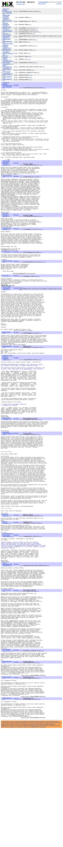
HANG (7, 841)
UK (16, 845)
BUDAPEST (25, 839)
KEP (50, 841)
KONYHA (54, 841)
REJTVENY (38, 843)
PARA (29, 843)
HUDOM (35, 841)
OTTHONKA (23, 843)
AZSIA (20, 839)
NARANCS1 (4, 843)
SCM (43, 843)
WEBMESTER (35, 845)
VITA (29, 845)
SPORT (47, 843)
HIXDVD (30, 841)
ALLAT (12, 839)
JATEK (47, 841)
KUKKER (10, 842)
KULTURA (16, 842)
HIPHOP (11, 841)
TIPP (20, 2)
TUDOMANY (11, 845)
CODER (31, 839)
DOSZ (36, 839)
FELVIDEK (41, 839)
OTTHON (17, 843)
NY (9, 843)
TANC (2, 845)
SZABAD (52, 843)
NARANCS (52, 842)
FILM (45, 839)
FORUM (56, 839)
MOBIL (37, 842)
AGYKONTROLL (5, 839)
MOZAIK (46, 842)
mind (4, 14)
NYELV (12, 843)
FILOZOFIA (50, 839)
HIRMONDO (24, 841)
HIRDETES (17, 841)
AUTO (16, 839)
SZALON (57, 843)
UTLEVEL (25, 845)
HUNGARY (41, 841)
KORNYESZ (4, 842)
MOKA (41, 842)
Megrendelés (42, 3)
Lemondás (59, 3)
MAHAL (33, 842)
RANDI (33, 843)
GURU (3, 841)
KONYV (59, 841)
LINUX (22, 842)
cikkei (40, 11)
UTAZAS (19, 845)
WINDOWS (43, 845)
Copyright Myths (20, 4)
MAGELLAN (27, 842)
